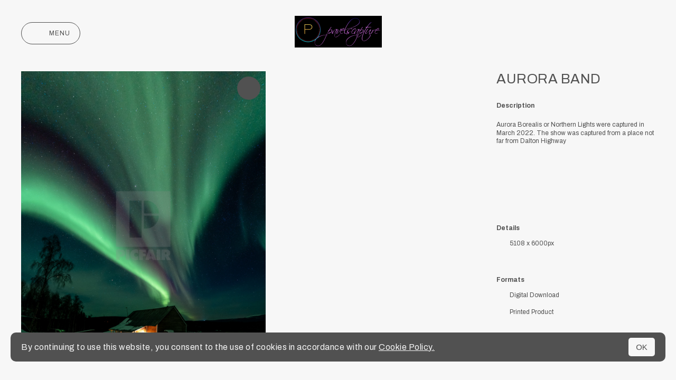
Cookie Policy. (407, 347)
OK (641, 347)
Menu (50, 33)
